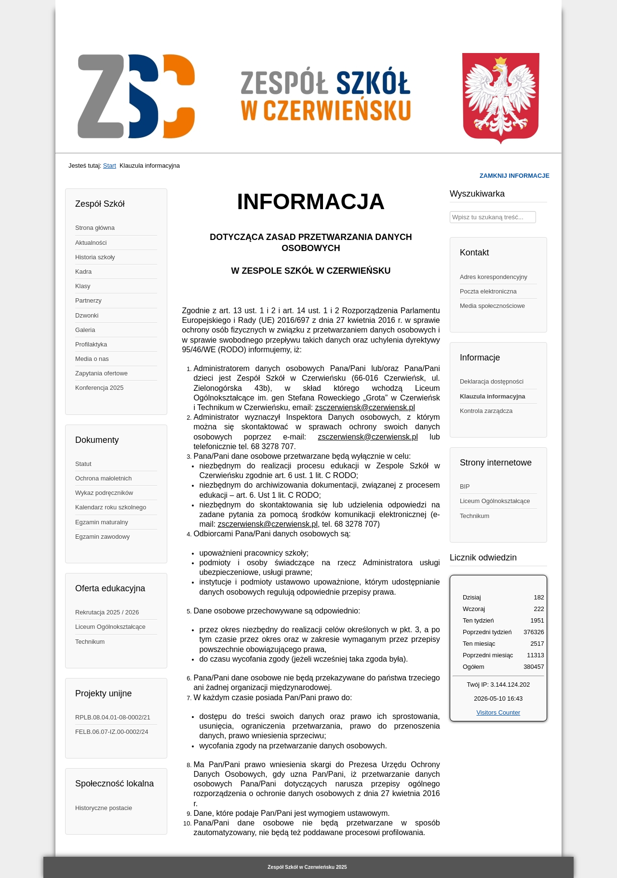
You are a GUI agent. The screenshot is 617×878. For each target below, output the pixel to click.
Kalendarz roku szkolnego (110, 507)
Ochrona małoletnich (103, 478)
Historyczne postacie (103, 807)
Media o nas (92, 358)
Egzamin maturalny (101, 522)
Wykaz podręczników (104, 492)
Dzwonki (86, 315)
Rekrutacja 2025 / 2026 (107, 612)
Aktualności (91, 242)
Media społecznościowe (492, 305)
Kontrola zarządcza (486, 410)
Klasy (82, 286)
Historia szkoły (95, 257)
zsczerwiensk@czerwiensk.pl (365, 407)
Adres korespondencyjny (493, 276)
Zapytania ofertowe (101, 373)
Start (109, 165)
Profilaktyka (91, 344)
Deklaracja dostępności (491, 381)
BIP (465, 486)
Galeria (85, 329)
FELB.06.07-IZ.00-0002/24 (111, 731)
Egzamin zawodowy (102, 536)
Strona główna (95, 227)
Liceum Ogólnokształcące (110, 626)
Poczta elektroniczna (488, 291)
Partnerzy (88, 300)
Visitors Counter (498, 712)
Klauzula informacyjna (492, 396)
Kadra (83, 271)
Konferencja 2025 (99, 387)
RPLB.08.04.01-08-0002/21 (112, 717)
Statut (83, 463)
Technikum (90, 641)
